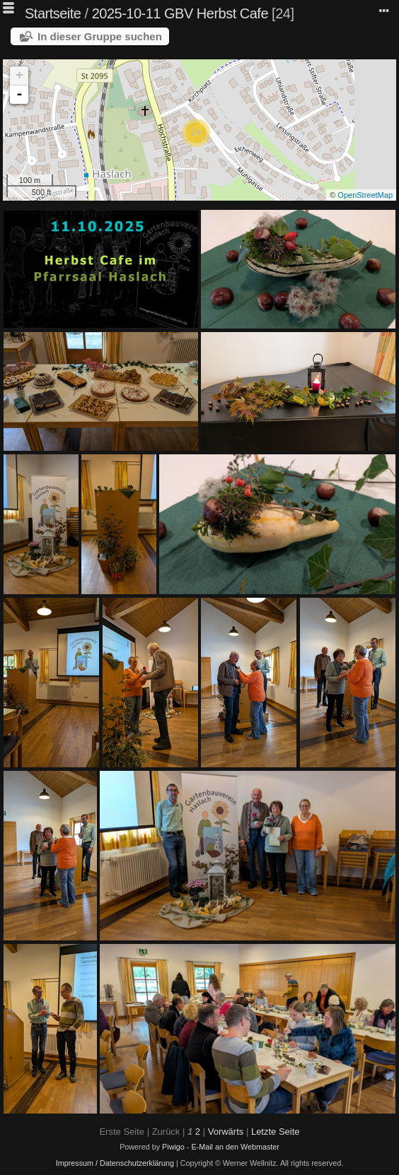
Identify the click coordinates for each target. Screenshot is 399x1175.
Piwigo (173, 1146)
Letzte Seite (275, 1131)
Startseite (53, 13)
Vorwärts (226, 1131)
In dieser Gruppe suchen (99, 36)
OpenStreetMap (365, 195)
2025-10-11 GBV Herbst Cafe (180, 13)
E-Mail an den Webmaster (235, 1146)
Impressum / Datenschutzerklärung (115, 1163)
